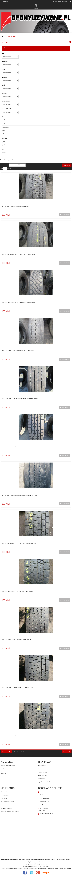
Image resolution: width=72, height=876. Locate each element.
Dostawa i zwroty (42, 772)
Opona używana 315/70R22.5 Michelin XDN (15, 206)
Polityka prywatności (6, 808)
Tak (4, 123)
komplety (3, 773)
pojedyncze (4, 769)
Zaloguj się (5, 1)
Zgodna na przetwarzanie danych (10, 811)
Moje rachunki (5, 795)
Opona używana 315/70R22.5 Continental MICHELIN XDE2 (20, 543)
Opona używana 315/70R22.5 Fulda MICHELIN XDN (17, 688)
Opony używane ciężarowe (8, 765)
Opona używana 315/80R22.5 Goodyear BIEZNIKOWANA (19, 447)
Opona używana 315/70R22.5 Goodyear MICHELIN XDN (19, 736)
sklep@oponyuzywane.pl (46, 813)
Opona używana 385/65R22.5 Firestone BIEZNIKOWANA (19, 495)
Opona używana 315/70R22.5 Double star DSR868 (17, 591)
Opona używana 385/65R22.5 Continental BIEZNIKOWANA (20, 399)
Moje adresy (4, 798)
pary (2, 771)
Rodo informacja (5, 805)
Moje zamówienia (5, 792)
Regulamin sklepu (42, 775)
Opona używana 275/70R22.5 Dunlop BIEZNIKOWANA (18, 350)
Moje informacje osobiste (7, 801)
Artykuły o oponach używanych (46, 782)
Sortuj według (3, 165)
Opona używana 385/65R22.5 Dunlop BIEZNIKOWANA (18, 254)
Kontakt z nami (42, 765)
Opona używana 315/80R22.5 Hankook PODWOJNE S (18, 302)
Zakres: (4, 152)
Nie (4, 120)
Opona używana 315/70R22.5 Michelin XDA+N (16, 639)
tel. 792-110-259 (57, 1)
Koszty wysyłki (41, 778)
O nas (39, 769)
